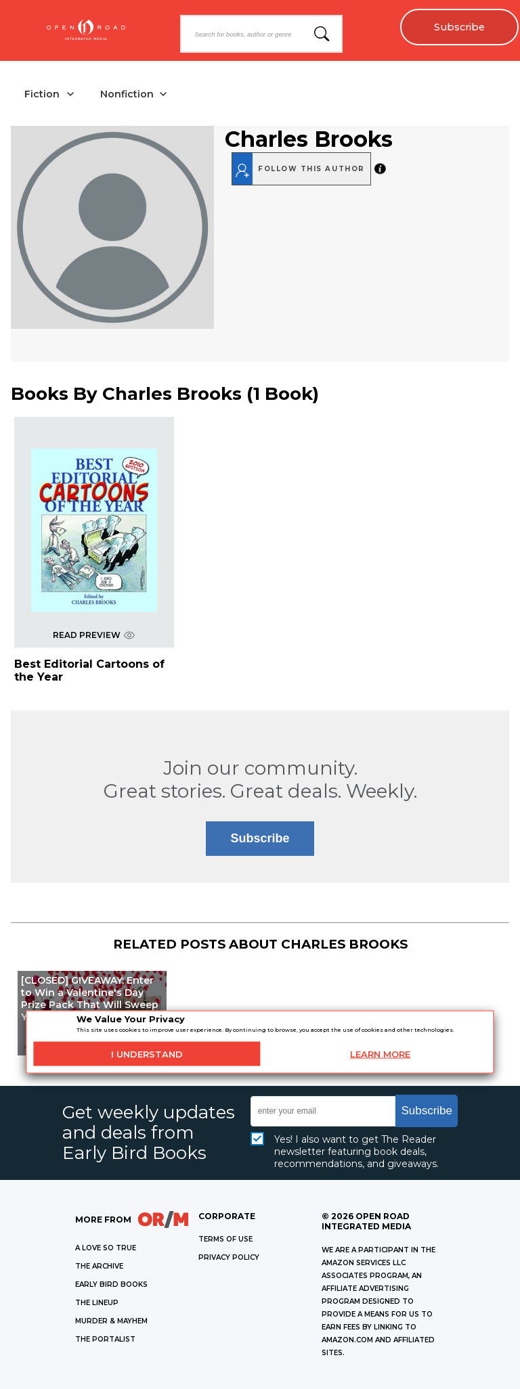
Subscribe (459, 27)
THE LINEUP (96, 1302)
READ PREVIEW (94, 635)
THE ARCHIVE (99, 1266)
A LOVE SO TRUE (105, 1248)
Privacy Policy (228, 1257)
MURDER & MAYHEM (111, 1321)
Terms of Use (225, 1239)
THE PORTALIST (105, 1339)
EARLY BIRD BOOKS (111, 1284)
